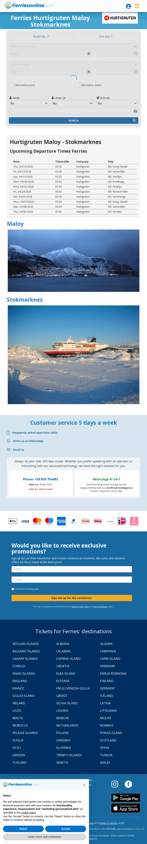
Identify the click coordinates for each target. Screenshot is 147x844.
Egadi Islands (23, 673)
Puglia (18, 740)
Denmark (107, 666)
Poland (62, 733)
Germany (107, 688)
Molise (105, 718)
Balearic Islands (26, 651)
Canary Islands (25, 658)
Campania (108, 651)
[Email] (73, 450)
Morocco (20, 725)
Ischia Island (67, 703)
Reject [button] (23, 828)
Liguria (62, 710)
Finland (106, 681)
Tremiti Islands (69, 755)
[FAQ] (73, 432)
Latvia (105, 703)
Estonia (62, 681)
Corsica (18, 666)
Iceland (106, 696)
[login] (128, 6)
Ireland (18, 703)
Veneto (62, 762)
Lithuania (108, 710)
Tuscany (19, 762)
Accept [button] (65, 828)
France (18, 688)
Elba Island (65, 673)
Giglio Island (23, 696)
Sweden (18, 755)
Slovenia (63, 747)
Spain (104, 747)
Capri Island (110, 658)
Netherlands (67, 725)
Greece (61, 696)
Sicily (16, 747)
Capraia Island (68, 658)
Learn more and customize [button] (44, 836)
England (19, 681)
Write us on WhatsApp (28, 441)
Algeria (106, 644)
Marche (62, 718)
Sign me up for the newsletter (71, 598)
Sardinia (63, 740)
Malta (17, 718)
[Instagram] (116, 784)
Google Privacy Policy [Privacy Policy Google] (80, 606)
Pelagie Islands (25, 733)
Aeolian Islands (25, 644)
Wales (105, 762)
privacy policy (33, 589)
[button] (84, 785)
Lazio (16, 710)
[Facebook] (128, 784)
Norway (106, 725)
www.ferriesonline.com (29, 5)
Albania (62, 644)
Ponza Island (111, 733)
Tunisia (106, 755)
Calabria (63, 651)
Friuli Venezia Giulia (73, 688)
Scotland (108, 740)
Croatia (62, 666)
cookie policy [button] (28, 812)
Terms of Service (100, 606)
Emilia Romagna (113, 673)
